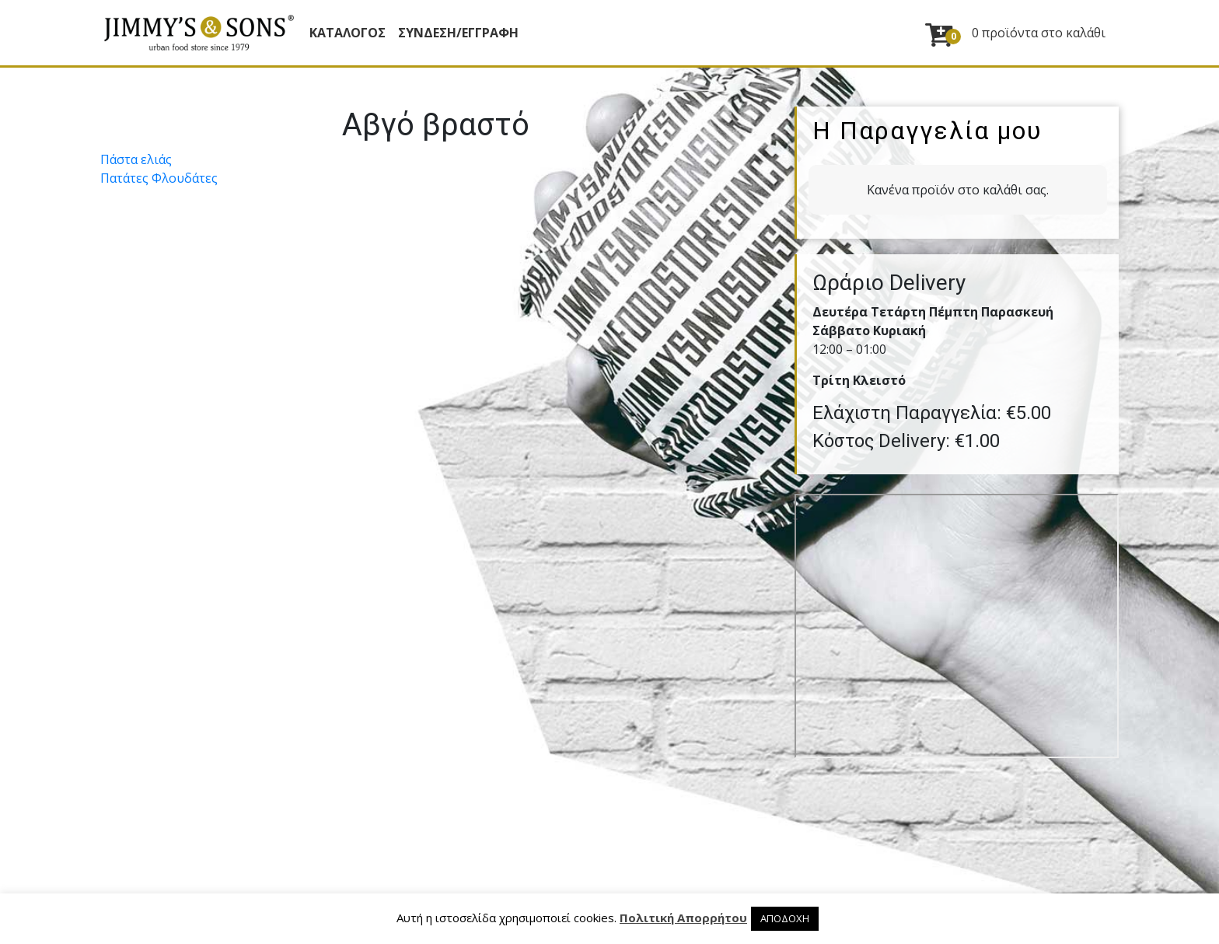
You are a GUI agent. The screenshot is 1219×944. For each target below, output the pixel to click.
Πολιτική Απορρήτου (683, 917)
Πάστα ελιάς (136, 159)
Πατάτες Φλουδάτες (159, 178)
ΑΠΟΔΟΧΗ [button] (784, 918)
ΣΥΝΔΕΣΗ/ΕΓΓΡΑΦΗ (458, 32)
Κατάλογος (347, 32)
